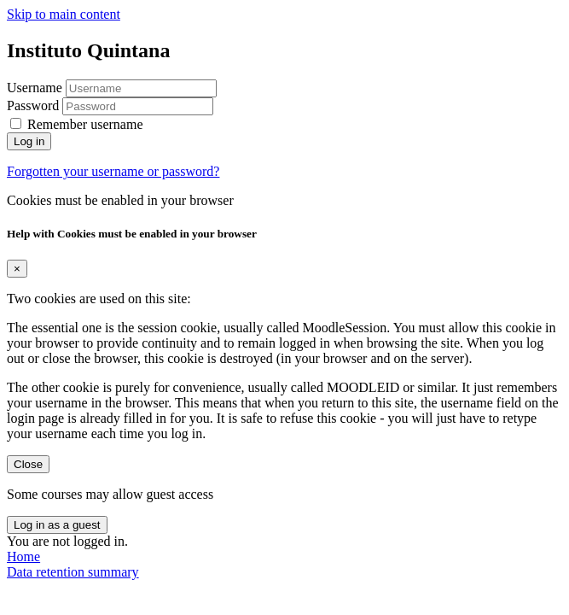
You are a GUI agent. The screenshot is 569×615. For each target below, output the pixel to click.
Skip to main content (63, 14)
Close (28, 464)
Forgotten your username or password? (113, 171)
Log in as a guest (57, 524)
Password (33, 105)
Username (36, 87)
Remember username (85, 124)
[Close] (17, 269)
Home (23, 556)
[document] (284, 350)
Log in (29, 141)
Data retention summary (73, 572)
